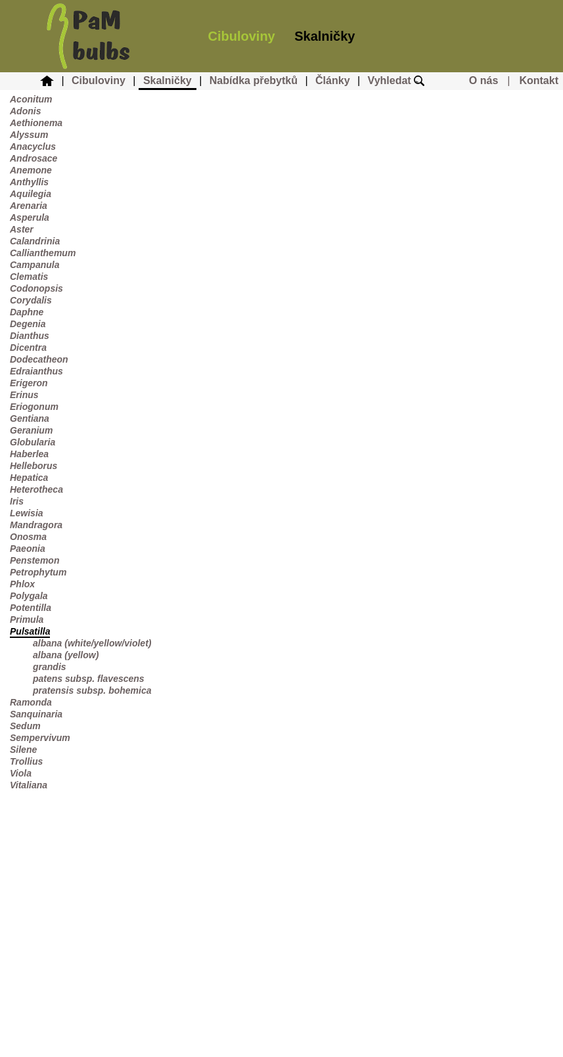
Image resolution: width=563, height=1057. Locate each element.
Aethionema (36, 123)
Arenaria (28, 205)
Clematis (29, 276)
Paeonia (27, 548)
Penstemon (34, 560)
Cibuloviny (241, 36)
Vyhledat (396, 80)
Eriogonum (34, 406)
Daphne (26, 312)
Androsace (33, 158)
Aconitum (31, 99)
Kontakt (538, 80)
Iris (17, 501)
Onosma (28, 536)
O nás (483, 80)
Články (332, 80)
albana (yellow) (66, 655)
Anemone (31, 170)
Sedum (25, 726)
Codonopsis (36, 288)
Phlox (22, 584)
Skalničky (324, 36)
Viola (21, 773)
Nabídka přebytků (254, 80)
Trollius (26, 761)
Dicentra (28, 347)
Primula (26, 619)
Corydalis (31, 300)
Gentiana (29, 418)
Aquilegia (30, 194)
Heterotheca (36, 489)
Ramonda (31, 702)
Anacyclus (33, 146)
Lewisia (26, 513)
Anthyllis (29, 182)
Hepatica (29, 477)
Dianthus (29, 335)
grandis (49, 667)
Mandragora (36, 525)
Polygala (29, 596)
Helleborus (33, 466)
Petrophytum (38, 572)
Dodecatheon (39, 359)
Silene (23, 749)
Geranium (31, 430)
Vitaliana (28, 785)
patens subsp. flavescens (89, 678)
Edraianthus (36, 371)
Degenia (27, 324)
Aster (22, 229)
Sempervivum (40, 737)
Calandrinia (35, 241)
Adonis (25, 111)
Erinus (24, 395)
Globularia (32, 442)
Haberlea (29, 454)
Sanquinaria (36, 714)
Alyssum (29, 134)
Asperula (29, 217)
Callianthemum (43, 253)
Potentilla (30, 607)
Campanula (34, 264)
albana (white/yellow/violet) (92, 643)
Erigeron (29, 383)
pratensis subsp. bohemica (92, 690)
